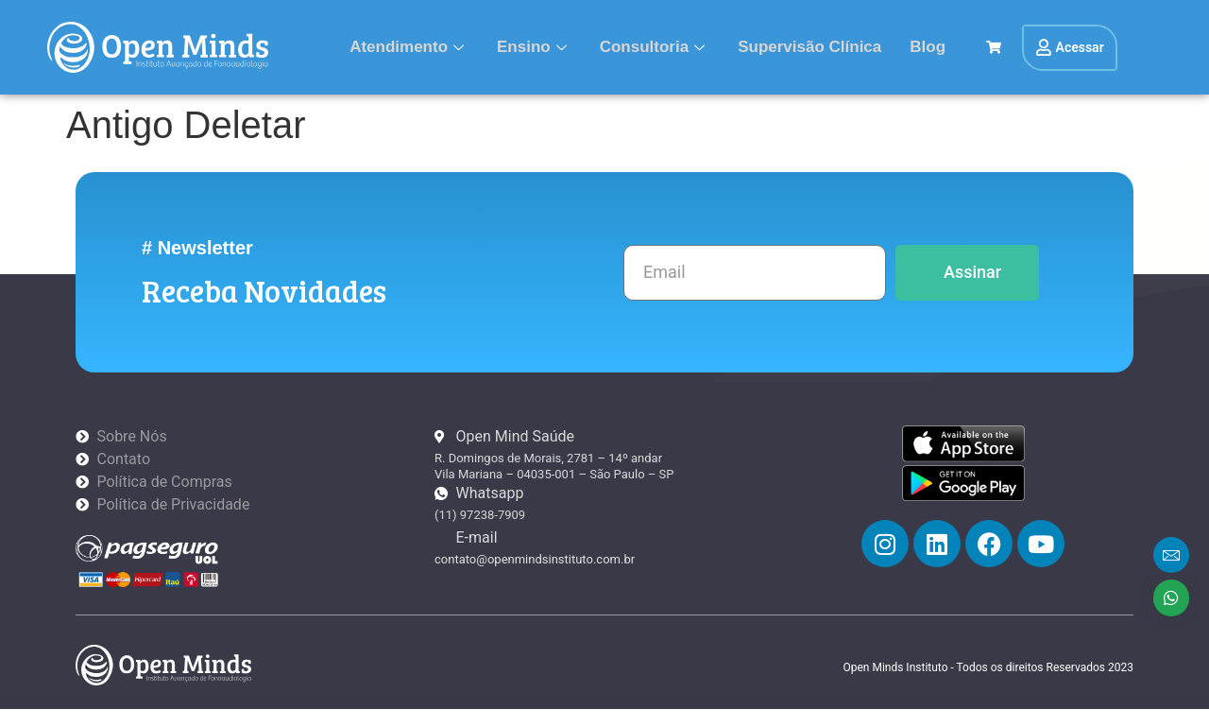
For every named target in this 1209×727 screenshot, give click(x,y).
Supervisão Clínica (809, 47)
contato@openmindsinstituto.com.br (534, 559)
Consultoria (654, 47)
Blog (927, 47)
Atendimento (408, 47)
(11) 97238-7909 (479, 515)
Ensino (534, 47)
